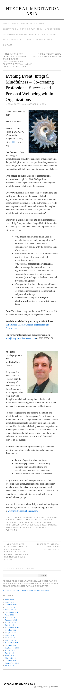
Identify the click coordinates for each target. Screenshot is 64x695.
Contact (7, 45)
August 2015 (10, 622)
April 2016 (10, 617)
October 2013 (11, 645)
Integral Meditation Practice (32, 520)
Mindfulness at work (32, 24)
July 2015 (9, 625)
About (15, 24)
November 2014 (12, 627)
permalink (11, 530)
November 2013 (12, 643)
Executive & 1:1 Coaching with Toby (22, 29)
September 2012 (12, 663)
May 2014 (9, 635)
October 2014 (11, 630)
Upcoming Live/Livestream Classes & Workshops (30, 34)
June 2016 (9, 615)
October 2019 (11, 605)
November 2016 (12, 612)
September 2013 (12, 648)
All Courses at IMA (13, 40)
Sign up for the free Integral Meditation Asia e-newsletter (27, 590)
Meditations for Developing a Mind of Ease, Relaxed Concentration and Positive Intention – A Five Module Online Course (16, 551)
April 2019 (10, 607)
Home (6, 24)
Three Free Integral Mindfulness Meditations (47, 56)
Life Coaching (52, 29)
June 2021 (9, 600)
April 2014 (10, 638)
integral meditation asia (28, 522)
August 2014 (10, 633)
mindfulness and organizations (38, 525)
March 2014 (10, 640)
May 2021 (9, 602)
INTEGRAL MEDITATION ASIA (19, 684)
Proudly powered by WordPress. (47, 687)
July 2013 (9, 653)
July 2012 (9, 666)
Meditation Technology (40, 40)
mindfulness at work (17, 527)
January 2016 (11, 620)
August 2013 (10, 650)
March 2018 (10, 610)
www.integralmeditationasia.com (23, 511)
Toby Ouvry (14, 104)
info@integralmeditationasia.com (21, 338)
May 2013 (9, 655)
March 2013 (10, 658)
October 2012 (11, 660)
